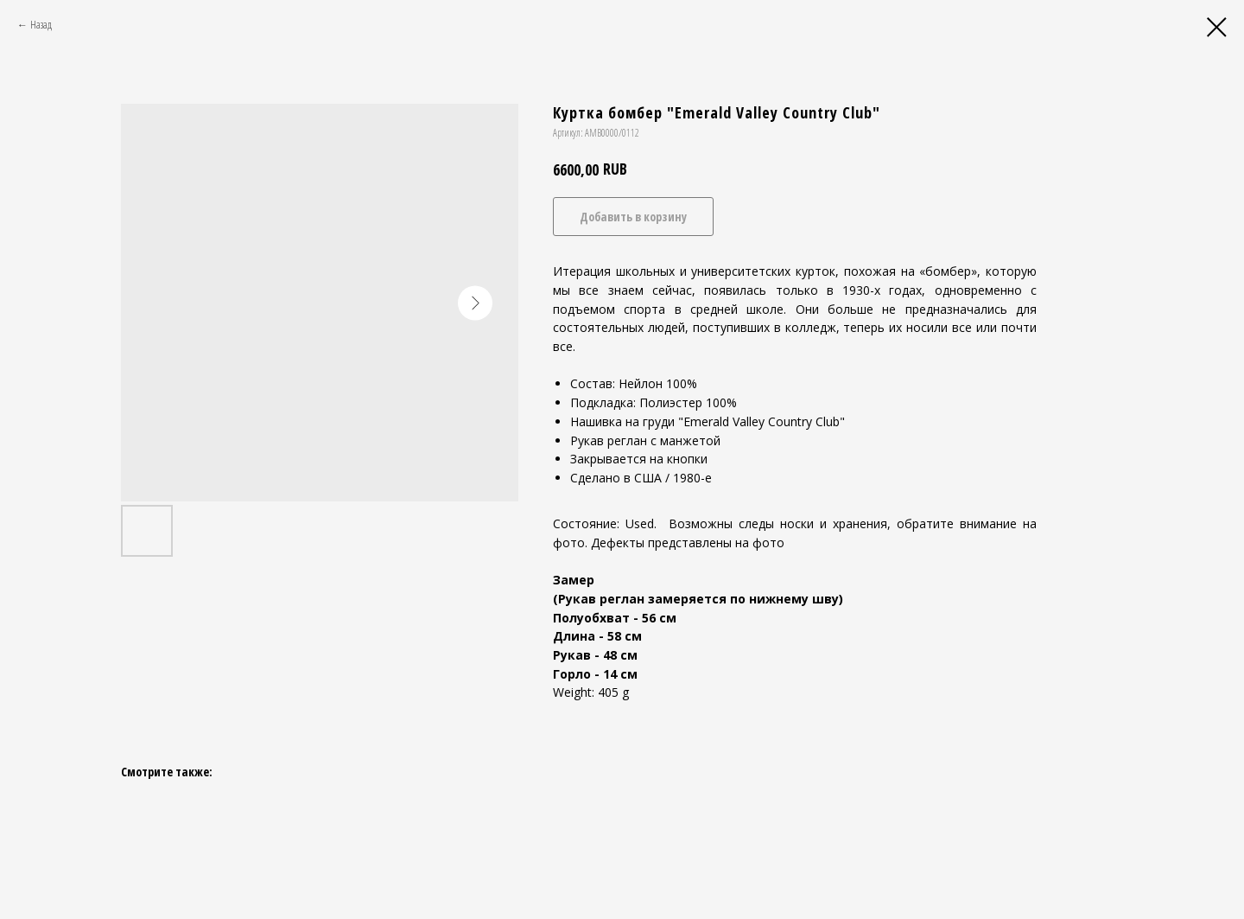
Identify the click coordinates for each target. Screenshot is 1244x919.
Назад (41, 24)
